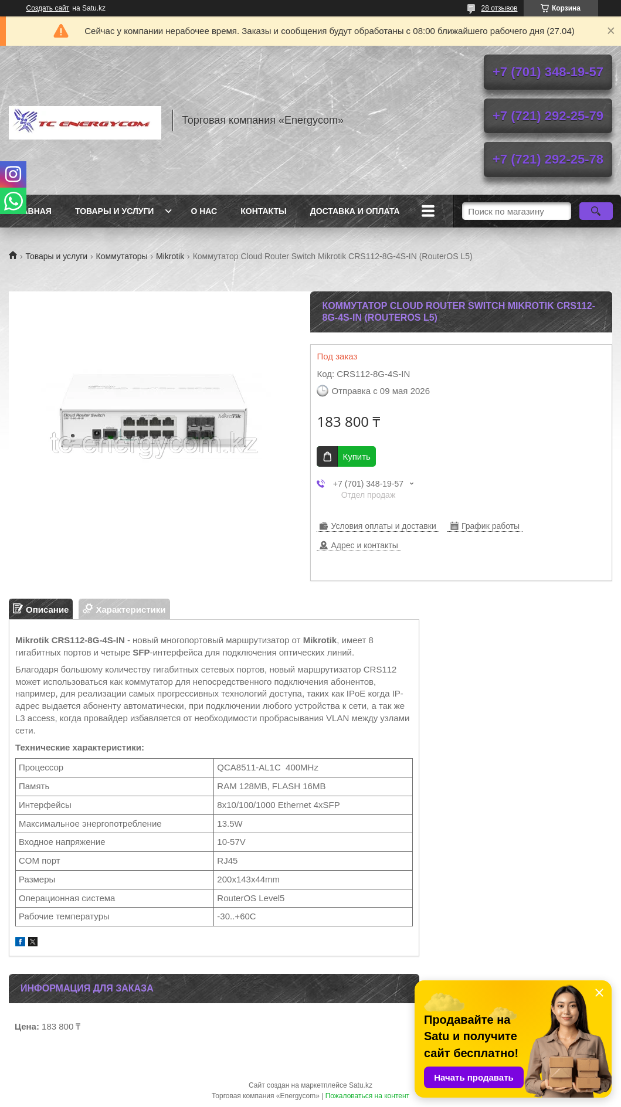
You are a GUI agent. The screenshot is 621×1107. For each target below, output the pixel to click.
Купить (356, 456)
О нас (204, 211)
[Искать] (596, 211)
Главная (32, 211)
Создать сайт (48, 8)
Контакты (263, 211)
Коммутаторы (122, 256)
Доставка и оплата (355, 211)
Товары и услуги (114, 211)
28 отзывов (499, 8)
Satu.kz (360, 1085)
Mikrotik (170, 256)
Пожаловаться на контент (367, 1096)
